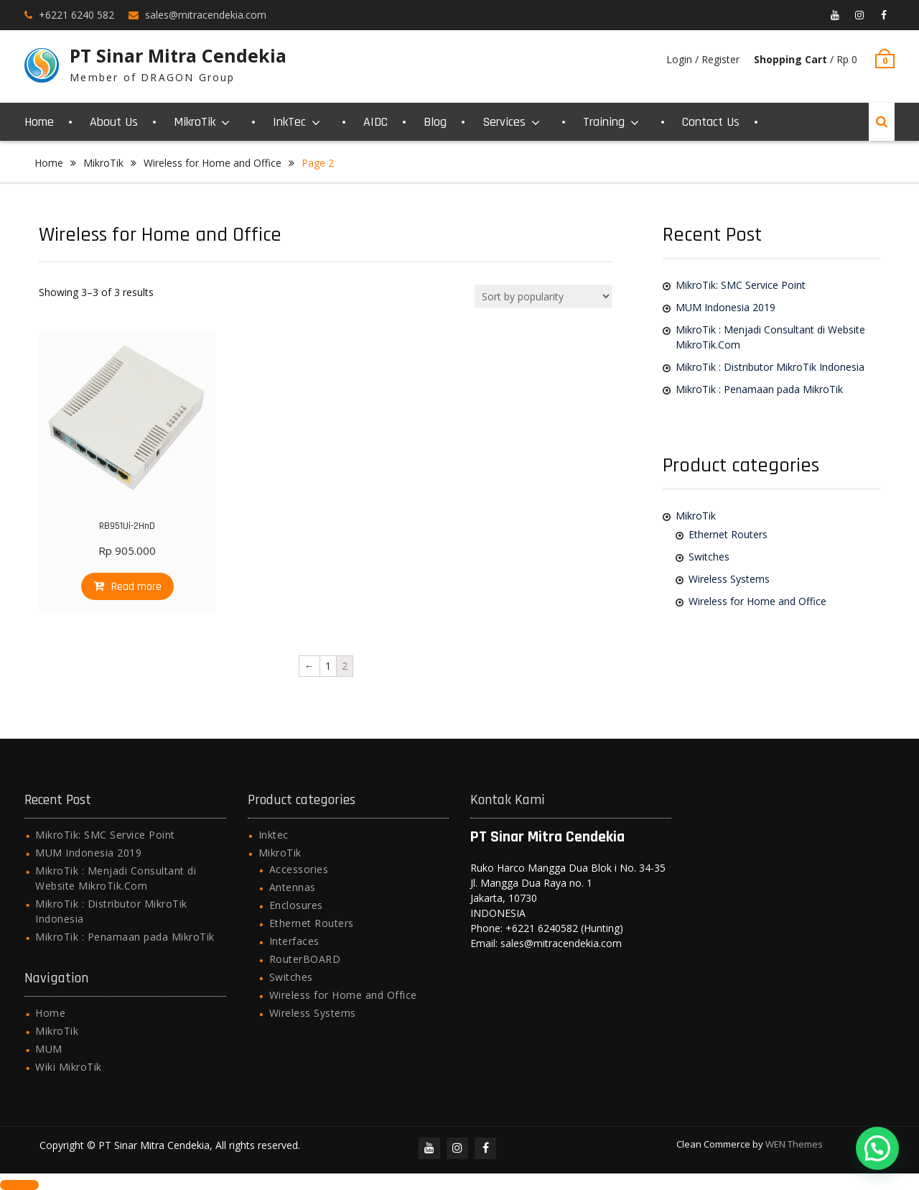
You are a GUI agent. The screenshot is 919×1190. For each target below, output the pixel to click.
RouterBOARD (305, 959)
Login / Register (703, 59)
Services (504, 122)
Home (39, 122)
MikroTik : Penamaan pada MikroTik (759, 389)
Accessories (299, 869)
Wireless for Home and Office (212, 163)
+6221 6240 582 (76, 15)
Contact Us (711, 122)
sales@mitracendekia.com (205, 15)
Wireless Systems (729, 579)
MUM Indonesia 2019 (725, 307)
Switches (709, 556)
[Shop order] (543, 296)
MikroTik (194, 122)
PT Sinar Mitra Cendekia (178, 55)
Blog (435, 122)
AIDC (375, 122)
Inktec (273, 834)
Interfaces (294, 941)
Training (604, 122)
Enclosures (296, 905)
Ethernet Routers (728, 534)
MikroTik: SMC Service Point (741, 285)
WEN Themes (794, 1144)
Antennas (292, 887)
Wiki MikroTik (68, 1067)
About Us (114, 122)
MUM (48, 1049)
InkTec (289, 122)
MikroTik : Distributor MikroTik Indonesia (770, 367)
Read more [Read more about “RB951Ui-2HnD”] (136, 586)
